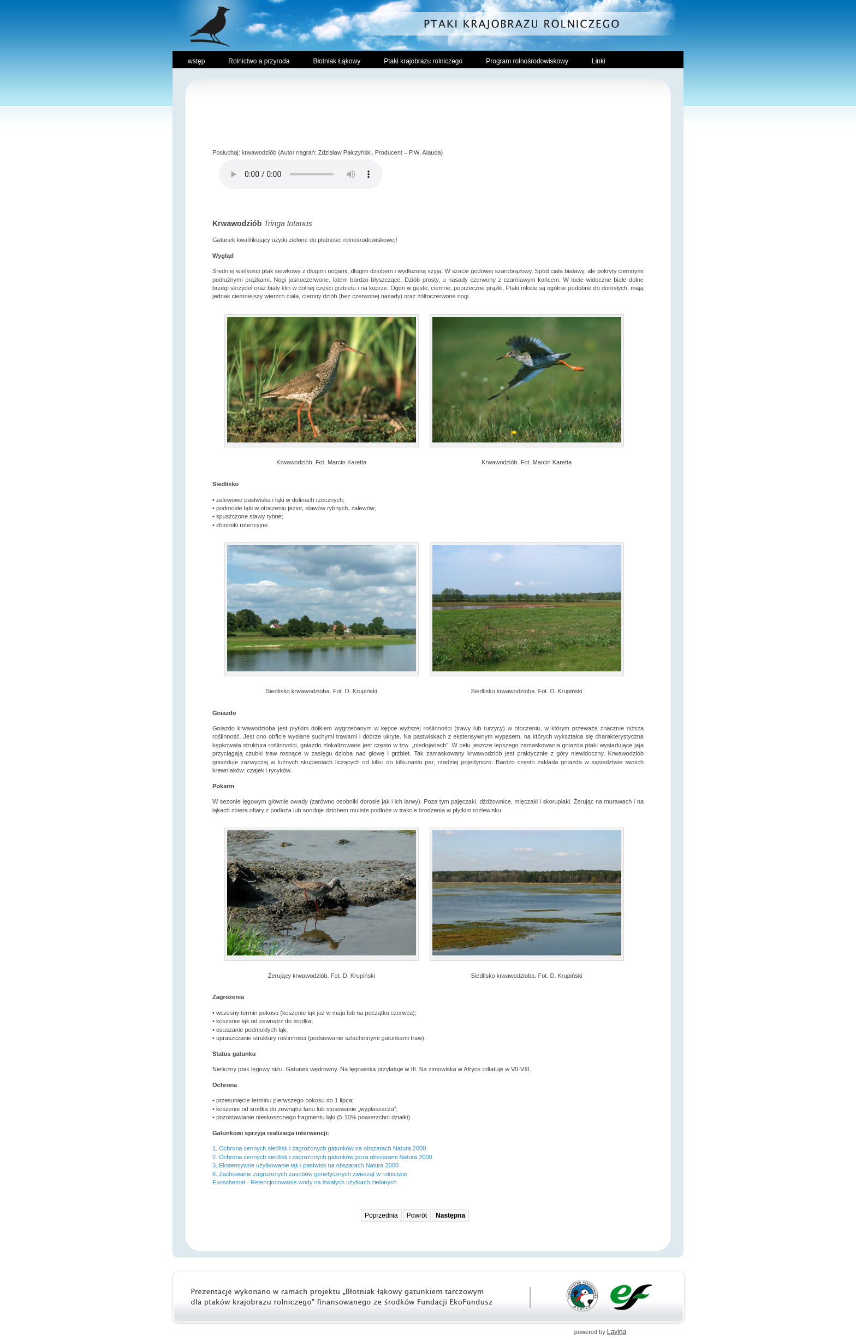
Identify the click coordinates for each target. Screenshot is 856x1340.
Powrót (417, 1215)
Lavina (616, 1332)
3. (215, 1165)
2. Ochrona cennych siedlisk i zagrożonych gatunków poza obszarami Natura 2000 (322, 1157)
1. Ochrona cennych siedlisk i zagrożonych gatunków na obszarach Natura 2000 (319, 1148)
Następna (450, 1215)
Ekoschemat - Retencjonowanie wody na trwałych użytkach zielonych (304, 1182)
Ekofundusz (630, 1296)
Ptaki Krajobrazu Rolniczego (428, 25)
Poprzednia (381, 1215)
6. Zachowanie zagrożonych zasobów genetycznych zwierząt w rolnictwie (309, 1174)
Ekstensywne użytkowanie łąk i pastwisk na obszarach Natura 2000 (309, 1165)
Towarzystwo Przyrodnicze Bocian (582, 1296)
